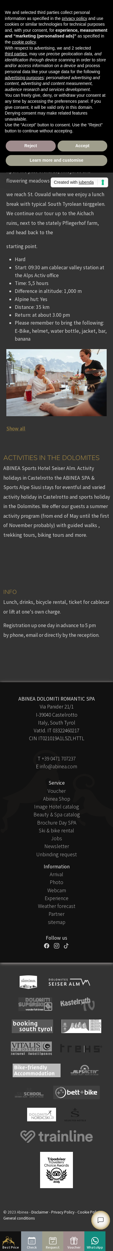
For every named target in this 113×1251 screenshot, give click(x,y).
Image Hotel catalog (56, 806)
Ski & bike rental (56, 830)
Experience (56, 898)
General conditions (19, 1218)
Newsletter (56, 846)
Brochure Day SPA (56, 822)
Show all (15, 428)
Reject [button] (30, 145)
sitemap (56, 922)
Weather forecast (56, 906)
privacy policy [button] (74, 18)
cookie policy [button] (24, 42)
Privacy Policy (62, 1212)
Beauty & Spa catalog (56, 814)
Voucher (57, 791)
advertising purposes (24, 77)
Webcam (56, 890)
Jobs (56, 838)
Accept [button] (82, 145)
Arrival (56, 874)
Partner (56, 914)
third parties (16, 53)
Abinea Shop (56, 799)
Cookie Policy (88, 1212)
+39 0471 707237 (59, 758)
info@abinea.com (58, 766)
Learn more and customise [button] (56, 160)
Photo (56, 882)
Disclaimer (39, 1212)
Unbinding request (56, 854)
